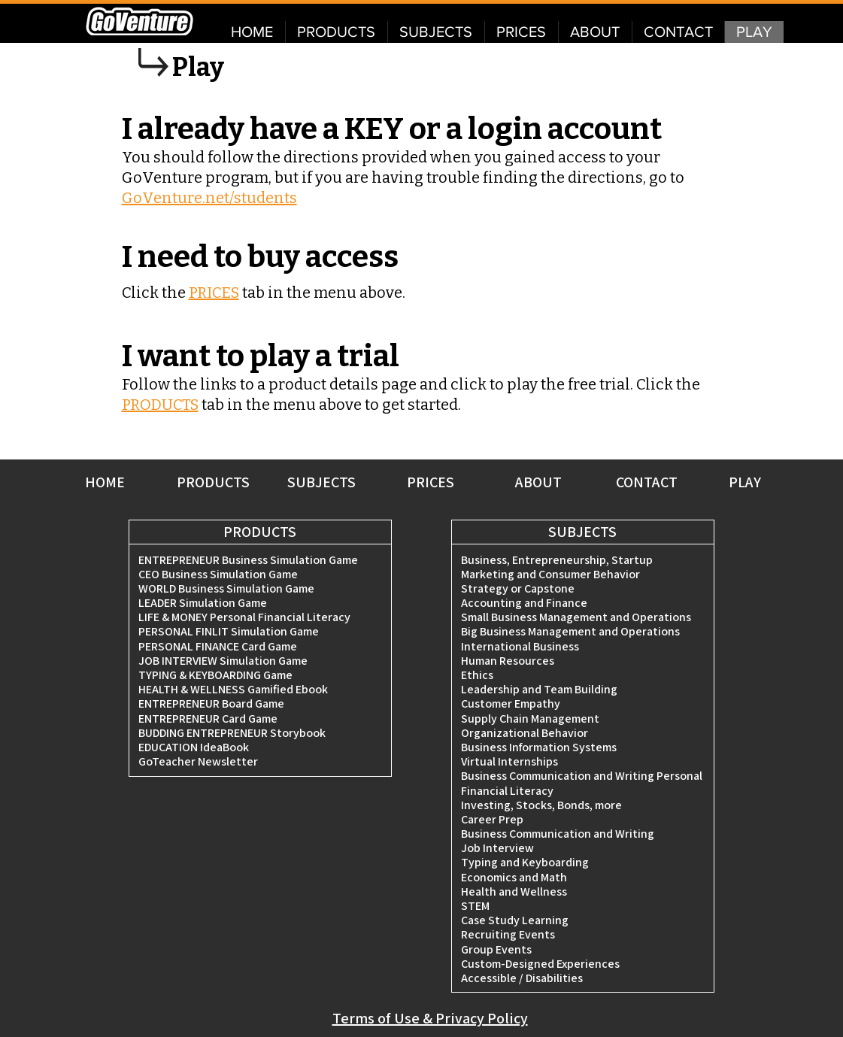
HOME (105, 482)
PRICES (214, 293)
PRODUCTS (160, 405)
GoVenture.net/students (209, 198)
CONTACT (647, 482)
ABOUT (538, 482)
